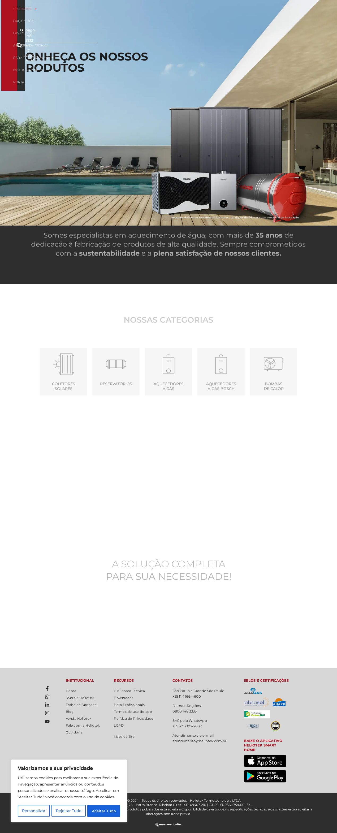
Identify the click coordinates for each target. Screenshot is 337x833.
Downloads (123, 698)
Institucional (113, 21)
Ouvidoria (74, 732)
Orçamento (111, 9)
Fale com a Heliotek (83, 725)
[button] (279, 15)
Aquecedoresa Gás (169, 407)
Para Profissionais (242, 9)
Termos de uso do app (133, 712)
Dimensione (146, 9)
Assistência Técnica (190, 9)
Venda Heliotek (79, 718)
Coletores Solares (63, 407)
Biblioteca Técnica (129, 691)
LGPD (119, 725)
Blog (70, 712)
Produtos (75, 9)
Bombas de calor (274, 407)
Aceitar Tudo (104, 811)
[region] (69, 791)
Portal (220, 21)
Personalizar (33, 811)
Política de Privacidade (133, 718)
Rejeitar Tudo (68, 811)
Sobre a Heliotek (80, 698)
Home (71, 691)
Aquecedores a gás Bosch (221, 407)
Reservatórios (116, 404)
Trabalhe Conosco (81, 705)
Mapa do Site (124, 737)
